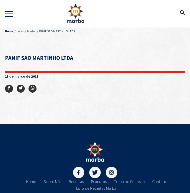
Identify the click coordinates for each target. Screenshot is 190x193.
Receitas (76, 181)
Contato (159, 181)
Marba (31, 31)
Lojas (20, 31)
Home (31, 181)
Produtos (98, 181)
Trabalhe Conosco (129, 181)
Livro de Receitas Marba (96, 188)
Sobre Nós (52, 181)
